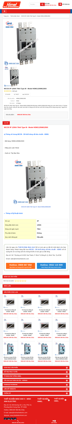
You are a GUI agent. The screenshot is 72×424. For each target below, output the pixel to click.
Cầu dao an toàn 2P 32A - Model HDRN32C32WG (10, 358)
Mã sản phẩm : (11, 98)
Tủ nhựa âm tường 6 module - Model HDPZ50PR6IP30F (44, 335)
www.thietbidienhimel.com (18, 415)
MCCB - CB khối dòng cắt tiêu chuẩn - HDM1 (45, 249)
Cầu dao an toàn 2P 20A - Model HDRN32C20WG (44, 358)
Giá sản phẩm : (10, 114)
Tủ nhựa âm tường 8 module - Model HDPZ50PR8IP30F (27, 335)
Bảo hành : (12, 103)
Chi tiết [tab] (6, 123)
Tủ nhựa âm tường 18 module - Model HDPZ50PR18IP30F (44, 311)
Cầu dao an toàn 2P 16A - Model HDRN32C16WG (61, 358)
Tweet (16, 94)
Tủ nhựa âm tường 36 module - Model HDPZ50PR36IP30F (10, 311)
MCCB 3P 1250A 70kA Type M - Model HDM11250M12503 (36, 207)
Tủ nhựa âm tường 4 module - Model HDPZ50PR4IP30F (61, 335)
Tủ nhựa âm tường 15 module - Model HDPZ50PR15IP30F (61, 311)
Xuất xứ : (13, 101)
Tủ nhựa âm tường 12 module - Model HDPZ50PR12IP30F (10, 335)
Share (7, 94)
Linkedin (26, 94)
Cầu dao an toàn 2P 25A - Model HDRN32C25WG (27, 358)
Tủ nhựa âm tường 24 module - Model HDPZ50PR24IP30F (27, 311)
